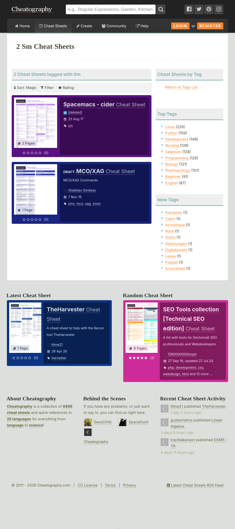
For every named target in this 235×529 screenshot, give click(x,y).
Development (176, 139)
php (171, 367)
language (15, 425)
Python (171, 133)
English (171, 183)
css (200, 367)
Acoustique (175, 225)
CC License (88, 485)
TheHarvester (213, 406)
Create (84, 26)
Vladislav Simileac (82, 190)
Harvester (173, 212)
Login (180, 26)
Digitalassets (176, 250)
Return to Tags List (181, 87)
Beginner (173, 176)
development (186, 367)
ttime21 (57, 344)
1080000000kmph (182, 354)
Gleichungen (176, 243)
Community (114, 26)
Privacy (129, 485)
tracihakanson (183, 440)
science (36, 425)
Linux (170, 127)
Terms (110, 485)
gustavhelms (182, 420)
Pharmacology (177, 170)
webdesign (171, 374)
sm (70, 125)
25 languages (19, 419)
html (185, 374)
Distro (170, 237)
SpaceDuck (138, 422)
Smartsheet (175, 268)
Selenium (173, 152)
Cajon (170, 218)
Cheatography (19, 406)
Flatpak (171, 262)
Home (22, 26)
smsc (97, 203)
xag (88, 203)
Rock (169, 231)
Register (210, 26)
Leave (170, 256)
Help (142, 26)
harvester (59, 358)
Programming (177, 158)
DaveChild (103, 422)
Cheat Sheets (53, 26)
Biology (171, 164)
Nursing (172, 145)
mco (79, 203)
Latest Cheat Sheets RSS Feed (195, 485)
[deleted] (75, 112)
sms (71, 203)
